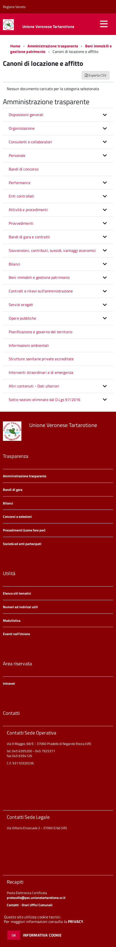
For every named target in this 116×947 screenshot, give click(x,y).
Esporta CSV (95, 75)
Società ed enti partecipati (22, 543)
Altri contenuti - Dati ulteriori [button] (34, 386)
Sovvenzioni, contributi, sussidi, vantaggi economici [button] (52, 250)
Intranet (9, 683)
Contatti (13, 904)
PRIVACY (75, 921)
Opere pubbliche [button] (22, 318)
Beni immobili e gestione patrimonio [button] (39, 277)
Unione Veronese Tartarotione (48, 26)
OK (14, 935)
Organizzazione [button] (22, 128)
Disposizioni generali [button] (26, 115)
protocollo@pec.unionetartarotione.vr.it (36, 897)
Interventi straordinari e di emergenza (41, 372)
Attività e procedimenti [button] (28, 210)
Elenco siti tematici (17, 593)
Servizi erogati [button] (21, 304)
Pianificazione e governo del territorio (40, 332)
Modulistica (11, 620)
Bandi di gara (12, 489)
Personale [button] (17, 155)
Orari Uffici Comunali (37, 904)
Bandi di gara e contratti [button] (29, 237)
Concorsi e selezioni (17, 516)
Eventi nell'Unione (16, 633)
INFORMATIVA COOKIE (42, 935)
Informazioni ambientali (29, 345)
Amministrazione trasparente (52, 46)
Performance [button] (19, 183)
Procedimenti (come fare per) (24, 530)
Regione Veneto (14, 6)
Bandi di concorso (23, 169)
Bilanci (8, 503)
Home (15, 46)
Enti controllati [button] (21, 196)
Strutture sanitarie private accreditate (41, 359)
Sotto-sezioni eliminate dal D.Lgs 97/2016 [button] (44, 399)
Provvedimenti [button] (21, 223)
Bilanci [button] (14, 264)
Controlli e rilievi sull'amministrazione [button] (41, 291)
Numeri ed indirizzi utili (20, 606)
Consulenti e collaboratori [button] (30, 142)
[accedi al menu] (104, 24)
